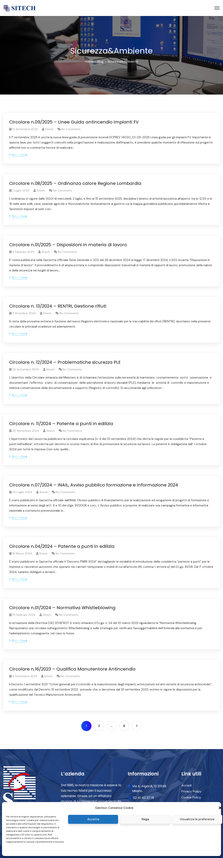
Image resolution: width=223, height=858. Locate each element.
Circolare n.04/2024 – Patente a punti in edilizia (62, 546)
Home (89, 61)
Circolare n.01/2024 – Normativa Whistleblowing (62, 608)
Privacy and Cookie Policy (38, 850)
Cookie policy (13, 850)
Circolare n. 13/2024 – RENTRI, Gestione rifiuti (57, 306)
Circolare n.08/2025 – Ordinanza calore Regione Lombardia (75, 183)
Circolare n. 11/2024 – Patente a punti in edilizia (61, 424)
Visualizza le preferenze (197, 819)
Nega (145, 819)
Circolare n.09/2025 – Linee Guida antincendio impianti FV (74, 122)
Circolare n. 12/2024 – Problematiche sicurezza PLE (65, 362)
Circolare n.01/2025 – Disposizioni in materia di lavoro (68, 245)
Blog (100, 61)
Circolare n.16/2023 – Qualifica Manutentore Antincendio (72, 669)
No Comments (71, 129)
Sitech (49, 129)
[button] (220, 808)
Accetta (93, 819)
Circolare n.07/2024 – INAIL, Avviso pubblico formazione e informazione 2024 (93, 485)
